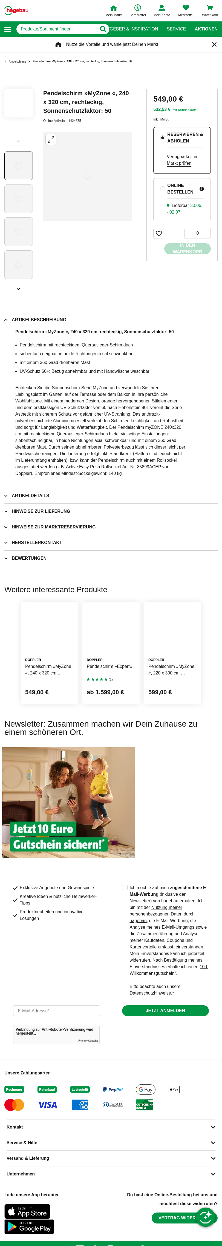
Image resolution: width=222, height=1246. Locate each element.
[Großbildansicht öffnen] (87, 176)
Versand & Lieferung (28, 1158)
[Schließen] (214, 44)
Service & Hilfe (22, 1142)
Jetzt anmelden (165, 1010)
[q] (55, 29)
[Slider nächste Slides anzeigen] (18, 287)
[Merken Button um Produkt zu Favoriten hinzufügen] (158, 233)
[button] (7, 29)
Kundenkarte (187, 110)
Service (176, 29)
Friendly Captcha (88, 1040)
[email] (56, 1011)
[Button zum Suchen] (100, 29)
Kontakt (15, 1127)
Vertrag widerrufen (184, 1218)
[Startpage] (16, 10)
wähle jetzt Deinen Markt (134, 44)
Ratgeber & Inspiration (129, 29)
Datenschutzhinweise (150, 993)
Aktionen (206, 29)
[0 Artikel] (198, 233)
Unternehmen (21, 1174)
